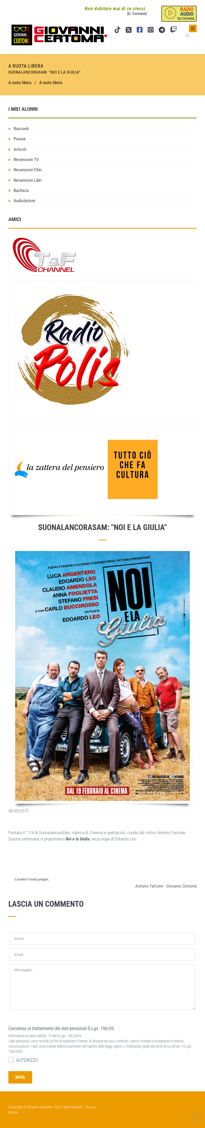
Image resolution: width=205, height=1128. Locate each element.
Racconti (21, 128)
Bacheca (21, 190)
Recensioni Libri (28, 180)
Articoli (20, 149)
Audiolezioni (24, 200)
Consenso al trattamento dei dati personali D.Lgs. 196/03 (61, 1028)
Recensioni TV (26, 159)
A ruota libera (50, 82)
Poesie (20, 138)
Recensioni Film (28, 169)
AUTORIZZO (23, 1060)
